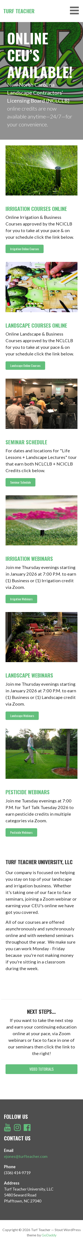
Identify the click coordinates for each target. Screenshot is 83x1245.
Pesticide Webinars (28, 792)
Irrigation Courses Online (36, 208)
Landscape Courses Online (36, 325)
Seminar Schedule (26, 442)
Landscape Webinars (29, 675)
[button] (25, 249)
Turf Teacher (19, 11)
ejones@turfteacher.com (25, 1156)
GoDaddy (49, 1235)
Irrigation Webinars (29, 558)
